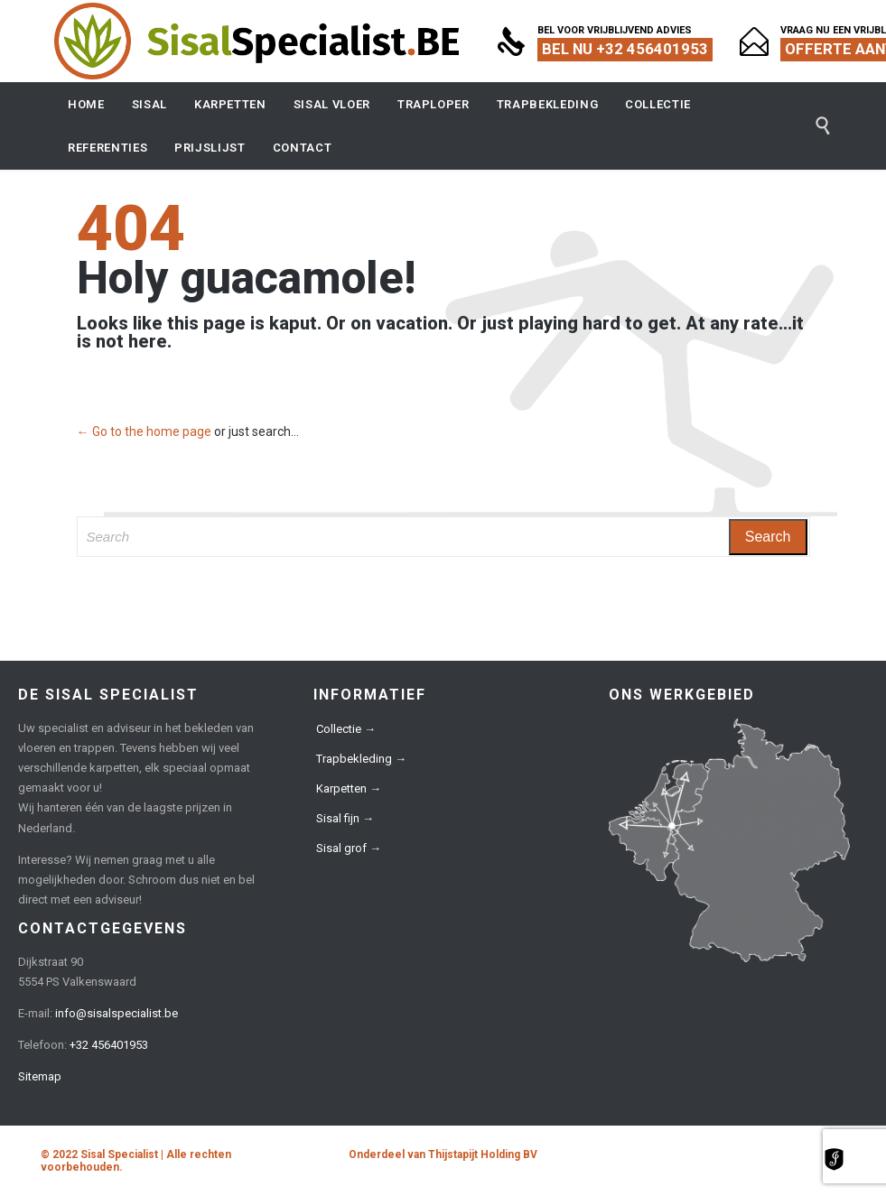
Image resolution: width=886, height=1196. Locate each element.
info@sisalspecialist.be (116, 1013)
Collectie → (346, 729)
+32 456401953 (109, 1045)
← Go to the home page (144, 431)
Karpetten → (348, 788)
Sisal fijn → (345, 818)
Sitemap (39, 1076)
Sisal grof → (348, 848)
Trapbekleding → (361, 758)
